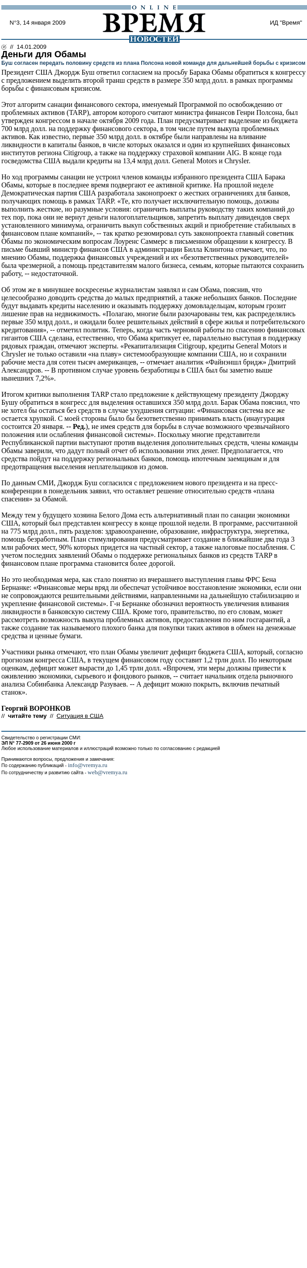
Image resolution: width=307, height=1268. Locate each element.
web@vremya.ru (107, 772)
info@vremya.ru (87, 765)
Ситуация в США (80, 715)
